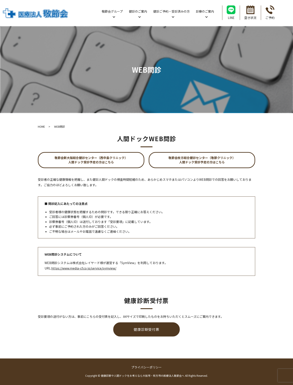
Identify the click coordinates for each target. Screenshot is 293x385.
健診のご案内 (138, 11)
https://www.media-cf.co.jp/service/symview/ (83, 268)
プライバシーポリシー (146, 367)
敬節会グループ (112, 11)
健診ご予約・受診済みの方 (171, 11)
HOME (41, 126)
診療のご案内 (205, 11)
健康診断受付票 (146, 329)
